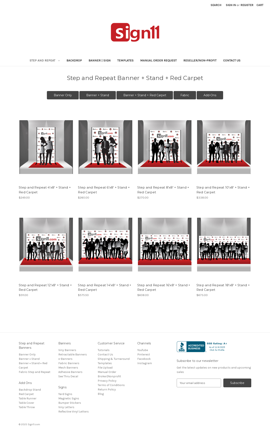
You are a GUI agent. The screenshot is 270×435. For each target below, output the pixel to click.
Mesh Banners (68, 367)
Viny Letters (66, 407)
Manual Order (107, 372)
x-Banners (65, 359)
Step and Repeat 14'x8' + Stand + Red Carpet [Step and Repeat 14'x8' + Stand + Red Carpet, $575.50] (104, 287)
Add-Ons (210, 95)
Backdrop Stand (30, 389)
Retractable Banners (72, 354)
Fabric (184, 95)
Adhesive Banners (70, 372)
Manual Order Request (158, 60)
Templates (125, 60)
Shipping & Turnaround (114, 359)
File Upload (105, 367)
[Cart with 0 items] (260, 5)
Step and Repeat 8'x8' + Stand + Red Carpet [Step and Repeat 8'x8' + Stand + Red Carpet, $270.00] (163, 189)
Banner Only (63, 95)
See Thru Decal (68, 376)
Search (216, 5)
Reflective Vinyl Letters (73, 411)
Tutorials (104, 350)
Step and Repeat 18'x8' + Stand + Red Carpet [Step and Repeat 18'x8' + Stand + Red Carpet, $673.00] (223, 287)
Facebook (144, 359)
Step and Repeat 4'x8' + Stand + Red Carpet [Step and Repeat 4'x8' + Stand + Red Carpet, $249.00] (45, 189)
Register (246, 5)
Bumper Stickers (69, 403)
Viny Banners (67, 350)
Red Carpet (26, 394)
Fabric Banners (68, 363)
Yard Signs (65, 394)
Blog (101, 394)
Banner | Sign (100, 60)
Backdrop (74, 60)
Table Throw (27, 407)
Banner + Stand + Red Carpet (144, 95)
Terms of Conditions (111, 385)
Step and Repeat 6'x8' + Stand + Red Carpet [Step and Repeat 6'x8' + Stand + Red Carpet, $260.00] (104, 189)
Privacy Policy (107, 380)
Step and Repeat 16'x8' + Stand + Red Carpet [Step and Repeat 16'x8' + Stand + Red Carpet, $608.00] (163, 287)
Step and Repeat (45, 60)
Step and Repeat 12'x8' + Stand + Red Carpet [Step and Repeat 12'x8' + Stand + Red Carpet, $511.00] (45, 287)
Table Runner (27, 398)
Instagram (144, 363)
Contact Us (231, 60)
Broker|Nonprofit (109, 376)
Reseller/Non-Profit (199, 60)
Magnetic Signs (68, 398)
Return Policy (107, 389)
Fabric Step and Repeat (34, 372)
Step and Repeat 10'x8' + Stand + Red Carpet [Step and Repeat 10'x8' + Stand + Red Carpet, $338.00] (223, 189)
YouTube (142, 350)
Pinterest (143, 354)
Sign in (231, 5)
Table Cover (26, 403)
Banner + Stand (97, 95)
